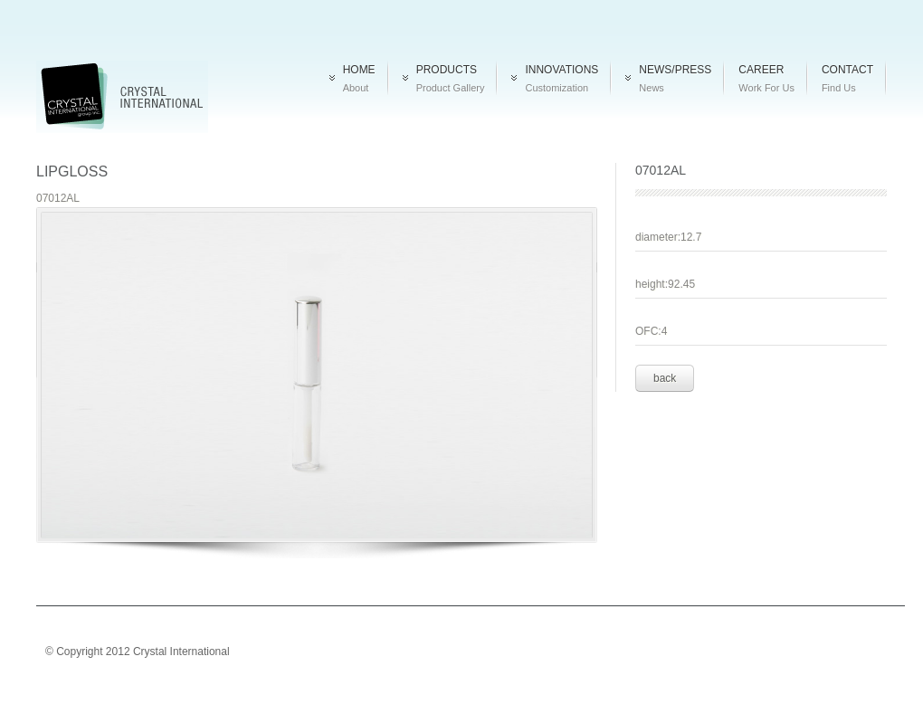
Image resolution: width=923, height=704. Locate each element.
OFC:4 (651, 331)
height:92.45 (665, 284)
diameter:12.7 (668, 237)
